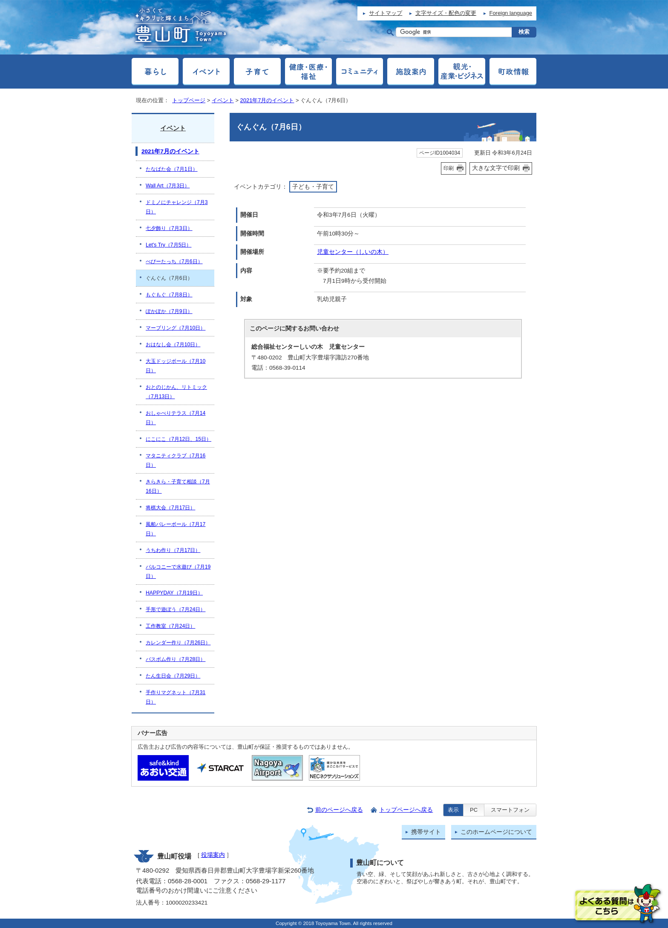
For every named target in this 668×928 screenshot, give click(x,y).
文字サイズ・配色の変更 (445, 13)
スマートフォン (510, 810)
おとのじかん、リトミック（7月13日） (176, 391)
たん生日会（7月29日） (173, 676)
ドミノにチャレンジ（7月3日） (177, 207)
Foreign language (510, 13)
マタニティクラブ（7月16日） (175, 460)
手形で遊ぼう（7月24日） (175, 609)
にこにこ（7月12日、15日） (178, 439)
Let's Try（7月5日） (168, 245)
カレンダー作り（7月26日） (178, 643)
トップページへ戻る (406, 810)
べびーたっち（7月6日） (174, 261)
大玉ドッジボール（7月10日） (175, 365)
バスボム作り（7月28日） (175, 659)
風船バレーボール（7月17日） (175, 529)
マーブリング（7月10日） (175, 328)
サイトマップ (385, 13)
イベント (223, 100)
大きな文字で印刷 (496, 167)
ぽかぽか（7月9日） (169, 311)
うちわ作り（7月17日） (173, 550)
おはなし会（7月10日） (173, 345)
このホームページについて (496, 832)
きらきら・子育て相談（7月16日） (178, 486)
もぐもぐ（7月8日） (169, 295)
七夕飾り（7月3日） (169, 228)
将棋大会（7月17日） (170, 508)
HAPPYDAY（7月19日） (174, 593)
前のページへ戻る (339, 810)
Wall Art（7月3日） (168, 186)
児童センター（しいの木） (353, 252)
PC (474, 810)
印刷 (448, 168)
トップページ (188, 100)
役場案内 (213, 855)
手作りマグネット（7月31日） (175, 697)
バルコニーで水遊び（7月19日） (178, 571)
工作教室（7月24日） (170, 626)
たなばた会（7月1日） (172, 169)
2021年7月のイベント (267, 100)
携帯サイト (426, 832)
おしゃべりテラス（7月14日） (175, 417)
